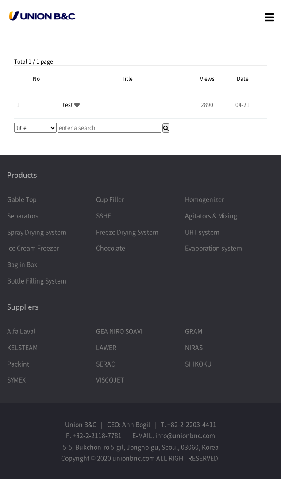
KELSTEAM (22, 347)
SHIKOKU (198, 363)
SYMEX (16, 379)
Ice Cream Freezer (33, 247)
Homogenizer (204, 199)
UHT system (202, 231)
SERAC (105, 363)
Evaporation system (213, 247)
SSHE (103, 215)
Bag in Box (22, 264)
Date (243, 79)
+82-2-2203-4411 (191, 424)
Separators (22, 215)
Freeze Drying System (127, 231)
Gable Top (22, 199)
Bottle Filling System (36, 280)
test (68, 105)
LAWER (106, 347)
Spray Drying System (36, 231)
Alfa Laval (21, 330)
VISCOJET (110, 379)
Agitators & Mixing (211, 215)
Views (207, 79)
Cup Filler (110, 199)
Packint (18, 363)
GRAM (193, 330)
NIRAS (194, 347)
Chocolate (110, 247)
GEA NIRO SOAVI (119, 330)
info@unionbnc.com (185, 435)
